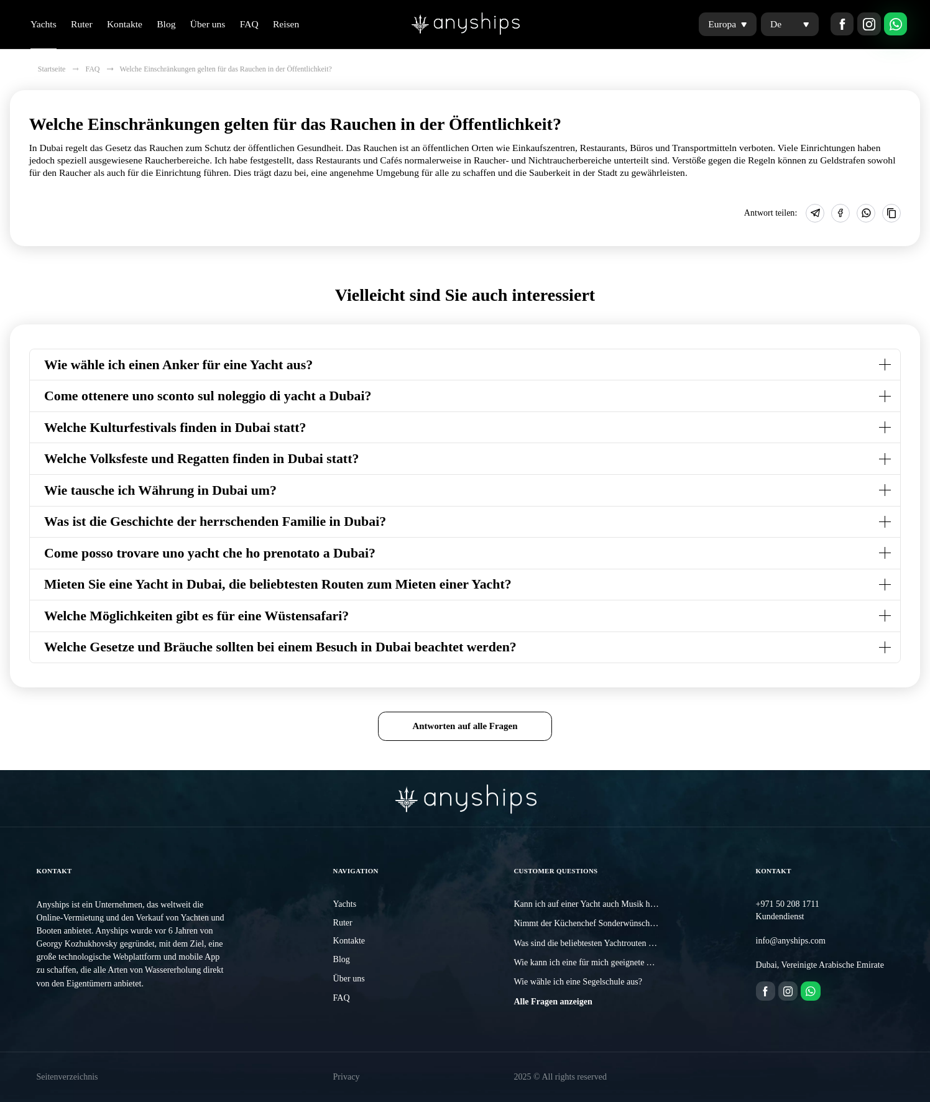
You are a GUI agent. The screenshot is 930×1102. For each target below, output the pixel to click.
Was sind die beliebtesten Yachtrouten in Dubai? (598, 943)
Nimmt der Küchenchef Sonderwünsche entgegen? (602, 923)
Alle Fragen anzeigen (552, 1001)
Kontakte (124, 24)
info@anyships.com (791, 940)
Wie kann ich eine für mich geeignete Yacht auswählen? (611, 962)
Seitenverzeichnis (67, 1076)
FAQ (249, 24)
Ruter (82, 24)
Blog (166, 24)
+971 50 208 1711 (787, 904)
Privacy (346, 1076)
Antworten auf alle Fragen (464, 726)
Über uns (208, 24)
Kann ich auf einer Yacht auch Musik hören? (591, 904)
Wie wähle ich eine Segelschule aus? (577, 981)
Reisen (286, 24)
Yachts (43, 24)
